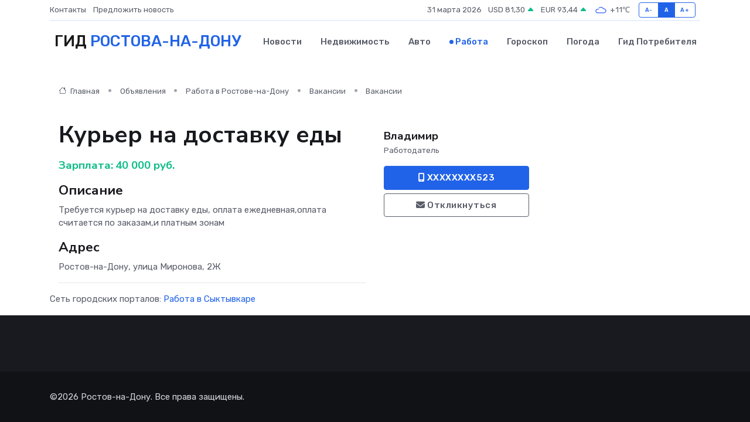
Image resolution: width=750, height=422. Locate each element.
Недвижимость (355, 41)
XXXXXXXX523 (456, 177)
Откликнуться (456, 205)
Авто (419, 41)
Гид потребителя (657, 41)
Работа (471, 41)
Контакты (68, 9)
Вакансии (327, 91)
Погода (583, 41)
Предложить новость (133, 9)
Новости (282, 41)
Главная (79, 91)
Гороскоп (527, 41)
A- (649, 9)
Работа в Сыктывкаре (209, 299)
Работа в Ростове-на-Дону (237, 91)
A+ (684, 9)
